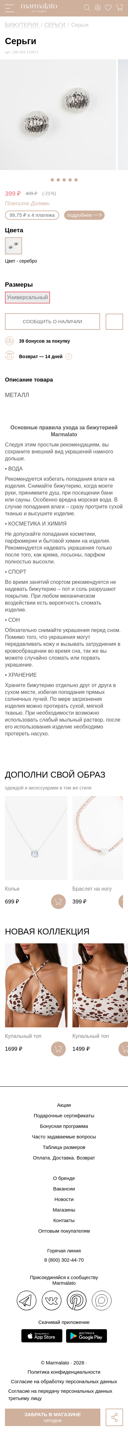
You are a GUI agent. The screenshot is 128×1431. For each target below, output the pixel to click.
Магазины (64, 1210)
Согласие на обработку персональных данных (64, 1381)
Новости (63, 1199)
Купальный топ (23, 1036)
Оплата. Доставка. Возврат (64, 1157)
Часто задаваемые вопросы (64, 1136)
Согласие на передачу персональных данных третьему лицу (60, 1394)
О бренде (64, 1178)
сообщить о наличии (52, 321)
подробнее (84, 215)
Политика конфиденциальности (64, 1372)
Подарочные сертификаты (64, 1115)
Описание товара (29, 380)
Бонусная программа (64, 1126)
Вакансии (64, 1188)
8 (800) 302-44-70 (64, 1260)
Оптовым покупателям (64, 1231)
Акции (64, 1105)
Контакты (64, 1220)
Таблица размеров (64, 1147)
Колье (12, 889)
